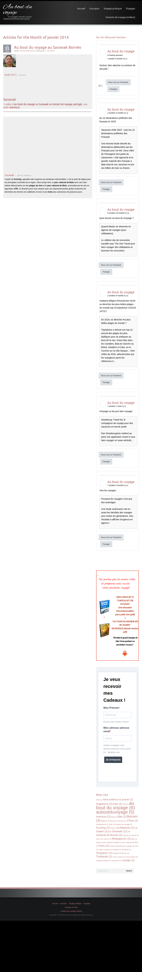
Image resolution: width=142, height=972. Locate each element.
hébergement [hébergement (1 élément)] (102, 824)
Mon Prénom (111, 707)
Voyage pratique (113, 8)
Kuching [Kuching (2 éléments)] (103, 827)
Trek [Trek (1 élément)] (115, 857)
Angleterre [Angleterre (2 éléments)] (104, 803)
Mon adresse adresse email (116, 729)
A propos (94, 8)
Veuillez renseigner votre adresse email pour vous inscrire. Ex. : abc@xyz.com (117, 748)
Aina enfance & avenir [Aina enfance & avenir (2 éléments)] (118, 799)
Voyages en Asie (71, 907)
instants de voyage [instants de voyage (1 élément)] (123, 824)
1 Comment (49, 51)
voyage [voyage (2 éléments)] (128, 860)
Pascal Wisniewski (27, 51)
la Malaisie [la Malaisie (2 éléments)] (125, 827)
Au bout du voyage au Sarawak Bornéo (47, 47)
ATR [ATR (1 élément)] (125, 804)
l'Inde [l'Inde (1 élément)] (113, 828)
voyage (128, 218)
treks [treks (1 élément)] (122, 857)
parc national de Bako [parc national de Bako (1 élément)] (112, 842)
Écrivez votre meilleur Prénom (116, 722)
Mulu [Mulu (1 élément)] (134, 839)
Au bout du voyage (17, 10)
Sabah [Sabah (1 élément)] (117, 849)
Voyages (130, 8)
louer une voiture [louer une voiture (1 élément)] (103, 839)
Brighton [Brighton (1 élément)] (105, 821)
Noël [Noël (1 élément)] (99, 842)
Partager (113, 89)
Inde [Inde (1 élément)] (112, 824)
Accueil (81, 8)
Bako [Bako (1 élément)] (114, 817)
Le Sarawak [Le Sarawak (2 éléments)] (117, 831)
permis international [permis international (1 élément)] (118, 846)
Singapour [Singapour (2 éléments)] (104, 852)
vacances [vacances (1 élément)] (116, 860)
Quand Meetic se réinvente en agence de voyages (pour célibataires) (116, 230)
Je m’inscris (113, 759)
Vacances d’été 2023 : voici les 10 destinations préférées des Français (118, 133)
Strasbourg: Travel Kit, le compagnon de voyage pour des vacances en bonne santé (117, 423)
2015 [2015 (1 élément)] (99, 800)
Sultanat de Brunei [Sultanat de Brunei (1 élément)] (121, 853)
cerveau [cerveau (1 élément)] (122, 821)
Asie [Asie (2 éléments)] (117, 803)
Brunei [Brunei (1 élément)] (114, 821)
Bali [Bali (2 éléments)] (122, 816)
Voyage (104, 411)
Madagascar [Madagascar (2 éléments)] (121, 838)
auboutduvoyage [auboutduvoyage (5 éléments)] (115, 812)
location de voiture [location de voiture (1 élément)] (131, 835)
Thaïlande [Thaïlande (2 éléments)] (104, 856)
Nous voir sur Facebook (118, 82)
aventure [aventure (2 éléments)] (103, 816)
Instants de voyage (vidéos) (120, 17)
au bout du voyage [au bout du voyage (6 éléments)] (115, 805)
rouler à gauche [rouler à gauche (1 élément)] (106, 849)
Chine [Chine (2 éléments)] (132, 820)
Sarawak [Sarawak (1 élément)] (126, 849)
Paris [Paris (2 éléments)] (104, 845)
